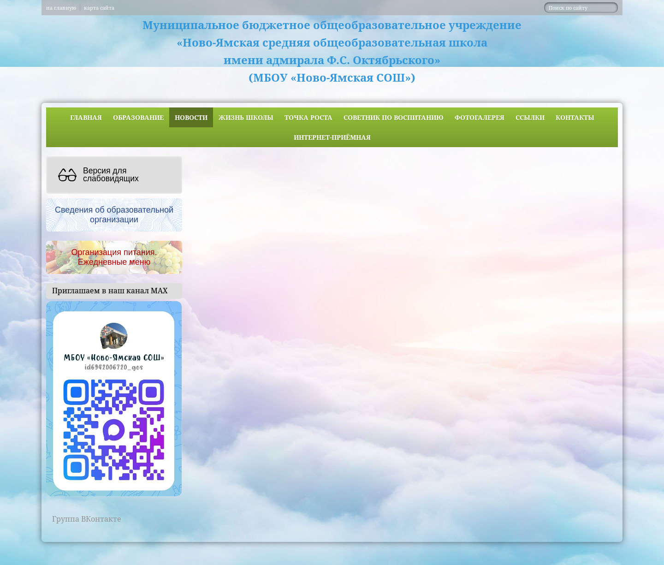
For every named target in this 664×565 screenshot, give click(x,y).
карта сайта (99, 7)
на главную (61, 7)
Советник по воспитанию (394, 117)
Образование (138, 117)
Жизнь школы (246, 117)
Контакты (575, 117)
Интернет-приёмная (332, 137)
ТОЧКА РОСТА (308, 117)
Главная (86, 117)
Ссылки (530, 117)
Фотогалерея (479, 117)
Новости (191, 117)
